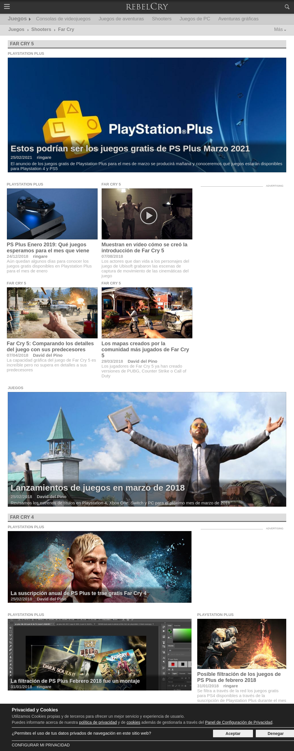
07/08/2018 (112, 256)
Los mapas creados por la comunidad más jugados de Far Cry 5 (145, 349)
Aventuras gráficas (238, 19)
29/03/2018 (112, 361)
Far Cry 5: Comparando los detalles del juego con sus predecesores (50, 346)
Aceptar (233, 733)
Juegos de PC (194, 19)
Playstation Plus (26, 53)
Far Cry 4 (22, 517)
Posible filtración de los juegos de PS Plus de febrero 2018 (239, 677)
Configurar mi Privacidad (41, 745)
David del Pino (48, 355)
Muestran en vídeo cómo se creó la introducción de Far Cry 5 (144, 247)
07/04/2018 (17, 355)
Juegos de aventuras (121, 19)
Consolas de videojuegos (63, 19)
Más (278, 29)
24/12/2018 (17, 256)
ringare (40, 256)
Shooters (161, 19)
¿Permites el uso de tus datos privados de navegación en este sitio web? (81, 733)
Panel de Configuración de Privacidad (238, 722)
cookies (133, 722)
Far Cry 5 (22, 43)
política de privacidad (98, 722)
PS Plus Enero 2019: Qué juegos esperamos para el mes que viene (48, 247)
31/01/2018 (208, 685)
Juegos (17, 18)
